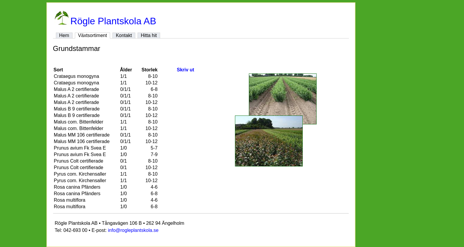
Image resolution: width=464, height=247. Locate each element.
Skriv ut (185, 69)
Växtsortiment (92, 35)
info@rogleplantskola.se (133, 230)
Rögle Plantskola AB (105, 21)
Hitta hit (149, 35)
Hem (64, 35)
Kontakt (124, 35)
